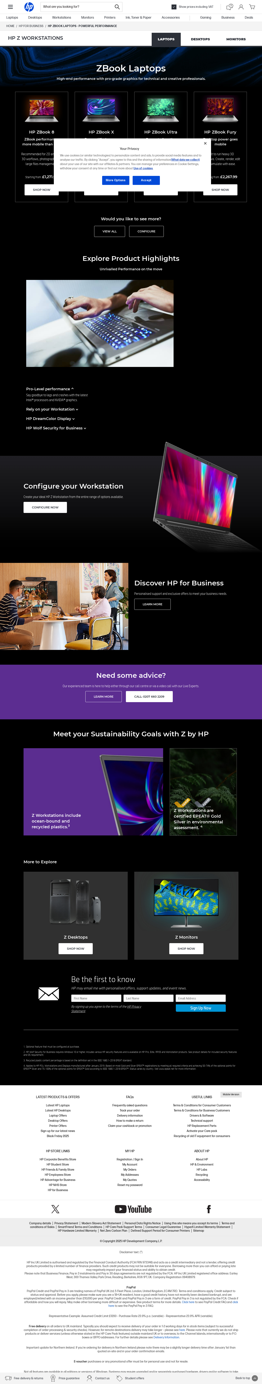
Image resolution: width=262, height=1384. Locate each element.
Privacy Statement (66, 1223)
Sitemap (198, 1230)
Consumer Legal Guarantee (163, 1227)
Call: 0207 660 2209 (149, 696)
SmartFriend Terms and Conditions (80, 1227)
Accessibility (202, 1180)
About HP (202, 1159)
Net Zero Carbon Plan (113, 1230)
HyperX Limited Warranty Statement (207, 1227)
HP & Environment (201, 1164)
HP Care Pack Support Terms (124, 1227)
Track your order (130, 1110)
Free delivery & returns (28, 1378)
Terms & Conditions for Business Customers (202, 1110)
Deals (249, 18)
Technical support (202, 1121)
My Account (129, 1164)
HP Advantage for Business (58, 1180)
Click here (188, 1302)
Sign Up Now (200, 1008)
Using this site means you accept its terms (191, 1223)
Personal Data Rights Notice (143, 1223)
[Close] (205, 143)
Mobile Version (231, 1094)
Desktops (35, 18)
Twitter (55, 1209)
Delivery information (130, 1115)
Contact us (102, 1378)
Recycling (202, 1175)
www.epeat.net (166, 1068)
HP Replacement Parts (201, 1126)
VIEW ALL (110, 231)
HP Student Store (58, 1164)
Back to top (247, 1378)
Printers (109, 18)
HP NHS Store (58, 1185)
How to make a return (129, 1121)
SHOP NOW (41, 190)
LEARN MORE (152, 604)
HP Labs (202, 1169)
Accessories (171, 18)
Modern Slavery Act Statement (101, 1223)
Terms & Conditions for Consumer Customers (202, 1105)
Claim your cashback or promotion (130, 1126)
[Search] (117, 7)
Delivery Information (166, 1337)
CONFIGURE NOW (45, 507)
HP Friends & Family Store (58, 1169)
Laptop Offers (58, 1115)
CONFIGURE (146, 231)
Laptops (12, 18)
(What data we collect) (185, 160)
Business (228, 18)
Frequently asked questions (129, 1105)
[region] (132, 164)
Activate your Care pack (202, 1131)
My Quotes (130, 1180)
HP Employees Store (58, 1175)
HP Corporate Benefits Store (58, 1159)
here (182, 1330)
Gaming (205, 18)
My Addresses (130, 1175)
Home (10, 26)
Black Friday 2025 (58, 1136)
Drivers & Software (202, 1115)
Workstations (61, 18)
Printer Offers (58, 1126)
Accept (146, 180)
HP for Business (58, 1190)
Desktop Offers (58, 1121)
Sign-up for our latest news (58, 1131)
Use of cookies (143, 168)
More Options (115, 180)
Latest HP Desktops (58, 1110)
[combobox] (76, 7)
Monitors (87, 18)
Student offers (134, 1378)
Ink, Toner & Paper (138, 18)
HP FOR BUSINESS (31, 26)
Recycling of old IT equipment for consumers (202, 1136)
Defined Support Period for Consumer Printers (160, 1230)
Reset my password (129, 1185)
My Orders (129, 1169)
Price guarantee (69, 1378)
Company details (40, 1223)
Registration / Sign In (130, 1159)
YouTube (133, 1209)
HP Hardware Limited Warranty (77, 1230)
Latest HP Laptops (58, 1105)
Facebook (209, 1209)
